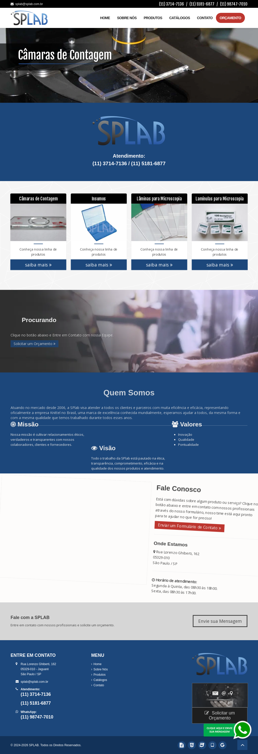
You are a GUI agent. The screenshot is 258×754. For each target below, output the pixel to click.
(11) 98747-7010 (233, 4)
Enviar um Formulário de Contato (187, 525)
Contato (205, 18)
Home (105, 18)
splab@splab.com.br (27, 4)
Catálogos (179, 18)
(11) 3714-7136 (171, 4)
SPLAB (34, 745)
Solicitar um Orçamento (34, 343)
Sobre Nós (127, 18)
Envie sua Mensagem (220, 621)
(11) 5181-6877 (201, 4)
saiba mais (38, 262)
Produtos (153, 18)
